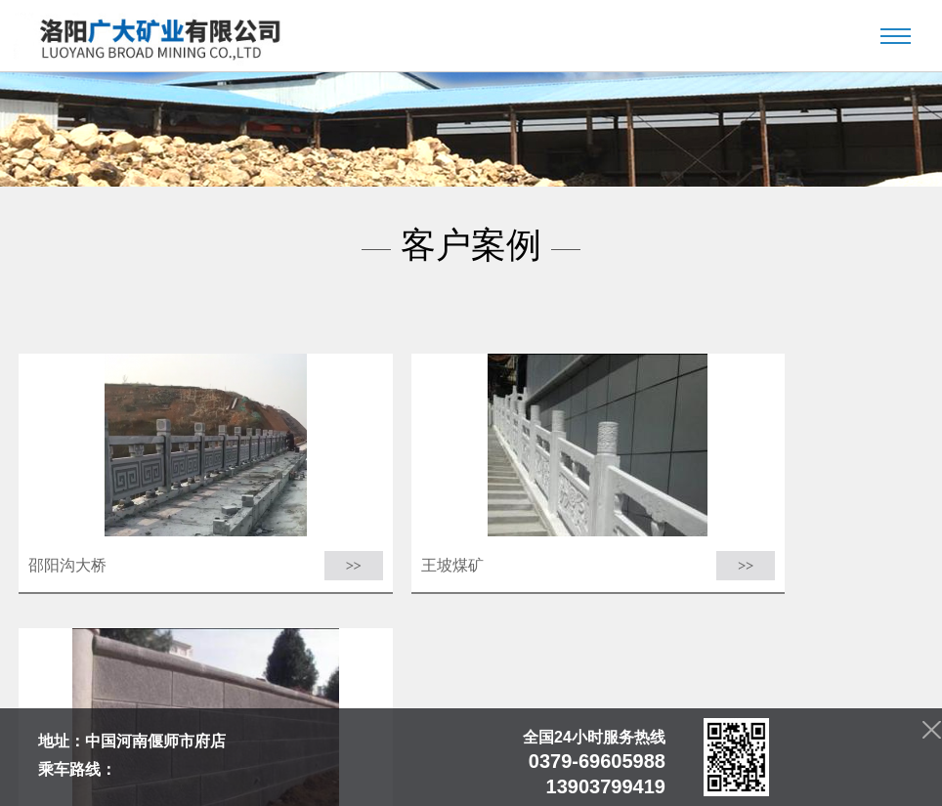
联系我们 (686, 754)
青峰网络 (670, 779)
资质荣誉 (620, 754)
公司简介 (294, 754)
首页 (242, 754)
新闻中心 (356, 754)
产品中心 (422, 754)
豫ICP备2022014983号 (501, 779)
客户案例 (488, 754)
